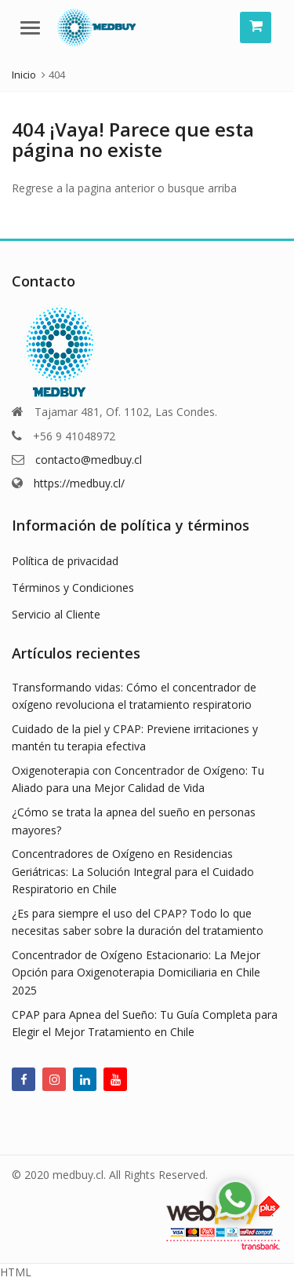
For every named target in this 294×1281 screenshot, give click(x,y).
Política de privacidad (65, 560)
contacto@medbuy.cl (88, 459)
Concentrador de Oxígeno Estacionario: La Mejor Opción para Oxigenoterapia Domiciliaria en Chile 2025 (136, 972)
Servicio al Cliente (56, 614)
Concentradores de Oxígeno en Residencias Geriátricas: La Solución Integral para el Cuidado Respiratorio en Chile (133, 871)
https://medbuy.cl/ (79, 483)
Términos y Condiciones (73, 587)
